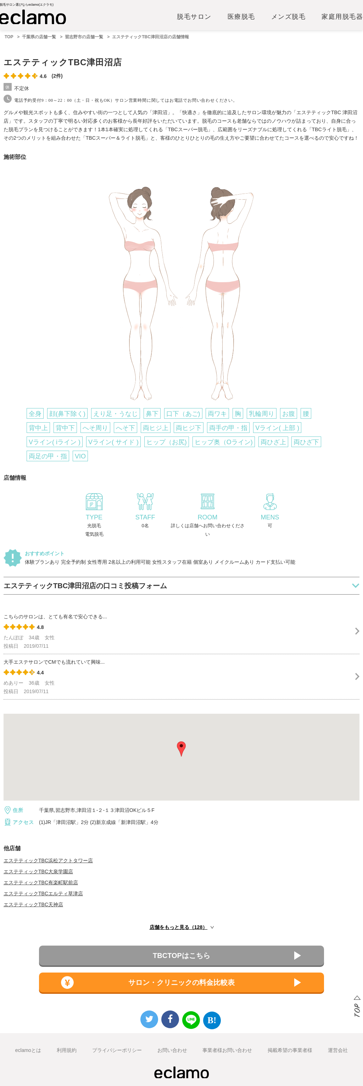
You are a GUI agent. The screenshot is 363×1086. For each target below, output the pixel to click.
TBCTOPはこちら (181, 955)
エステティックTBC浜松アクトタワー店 (48, 860)
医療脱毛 (241, 16)
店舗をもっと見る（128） (178, 927)
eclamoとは (28, 1050)
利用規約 (67, 1050)
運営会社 (338, 1050)
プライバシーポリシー (117, 1050)
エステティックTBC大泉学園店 (38, 871)
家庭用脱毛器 (342, 16)
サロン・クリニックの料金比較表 (181, 982)
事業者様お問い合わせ (227, 1050)
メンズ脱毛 (288, 16)
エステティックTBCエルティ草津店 (43, 893)
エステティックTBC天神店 (33, 904)
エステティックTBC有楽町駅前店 (41, 882)
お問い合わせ (172, 1050)
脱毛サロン (194, 16)
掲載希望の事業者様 (290, 1050)
